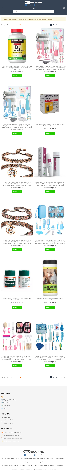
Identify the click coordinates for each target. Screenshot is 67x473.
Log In (33, 8)
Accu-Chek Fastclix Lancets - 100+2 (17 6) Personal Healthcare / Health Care (50, 125)
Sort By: (3, 24)
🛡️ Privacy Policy (5, 403)
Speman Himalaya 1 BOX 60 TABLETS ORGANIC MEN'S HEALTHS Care (17, 299)
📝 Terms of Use (5, 405)
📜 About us (4, 397)
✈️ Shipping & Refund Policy (8, 400)
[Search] (33, 11)
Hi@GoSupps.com (8, 423)
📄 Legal (3, 408)
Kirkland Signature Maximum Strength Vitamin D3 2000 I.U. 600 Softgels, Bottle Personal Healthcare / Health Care (17, 67)
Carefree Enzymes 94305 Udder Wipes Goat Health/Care (50, 299)
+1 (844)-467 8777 (8, 419)
